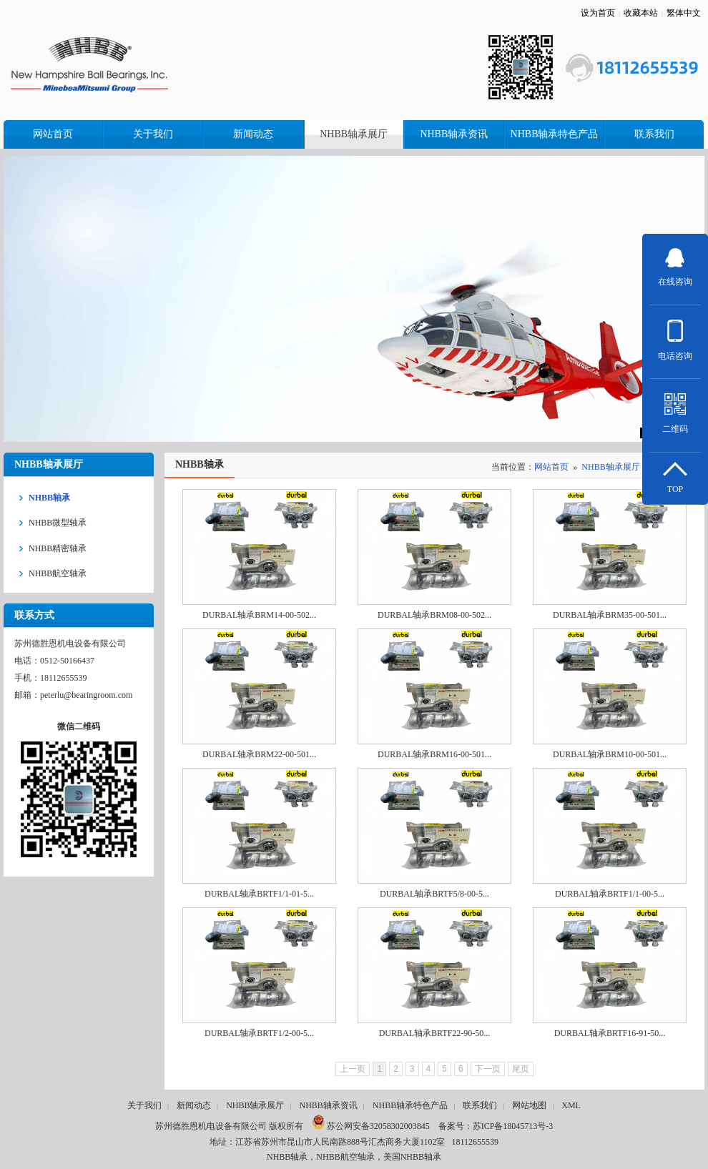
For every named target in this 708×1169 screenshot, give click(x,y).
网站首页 (551, 467)
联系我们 (480, 1105)
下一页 (488, 1069)
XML (571, 1105)
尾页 (520, 1069)
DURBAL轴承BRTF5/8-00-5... (434, 894)
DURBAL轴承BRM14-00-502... (259, 615)
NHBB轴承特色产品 (410, 1105)
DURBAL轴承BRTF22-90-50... (435, 1033)
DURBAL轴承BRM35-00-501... (610, 615)
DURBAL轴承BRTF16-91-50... (610, 1033)
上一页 (352, 1069)
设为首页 (598, 13)
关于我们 (144, 1105)
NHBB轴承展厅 (610, 467)
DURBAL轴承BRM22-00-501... (259, 754)
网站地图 (529, 1105)
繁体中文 (684, 13)
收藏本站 (641, 13)
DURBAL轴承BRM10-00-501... (610, 754)
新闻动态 (194, 1105)
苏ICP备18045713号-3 (513, 1126)
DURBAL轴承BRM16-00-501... (434, 754)
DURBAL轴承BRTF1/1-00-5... (609, 894)
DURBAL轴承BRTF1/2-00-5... (259, 1033)
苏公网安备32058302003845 (371, 1126)
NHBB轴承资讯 (328, 1105)
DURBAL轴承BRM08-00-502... (434, 615)
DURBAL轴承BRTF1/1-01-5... (259, 894)
